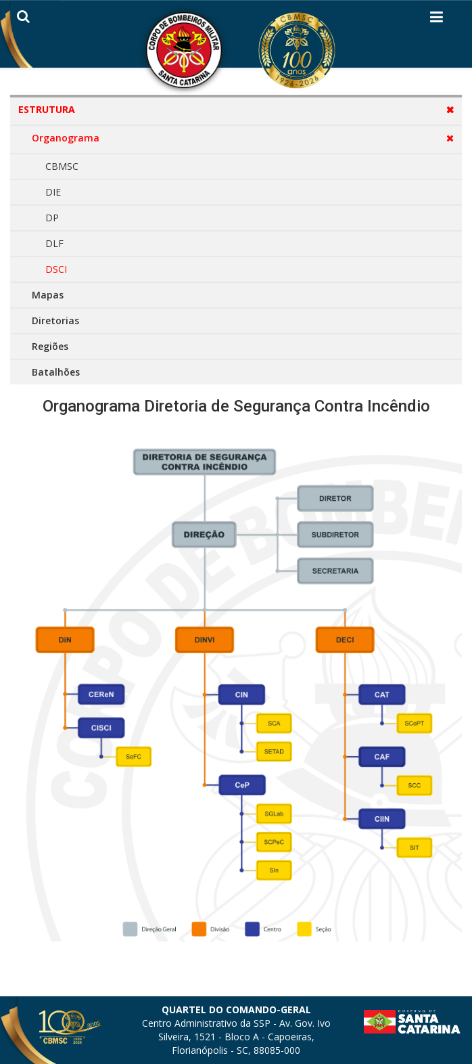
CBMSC (61, 166)
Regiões (50, 346)
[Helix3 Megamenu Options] (436, 20)
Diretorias (55, 320)
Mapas (48, 294)
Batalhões (56, 371)
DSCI (56, 269)
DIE (53, 191)
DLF (54, 243)
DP (52, 217)
